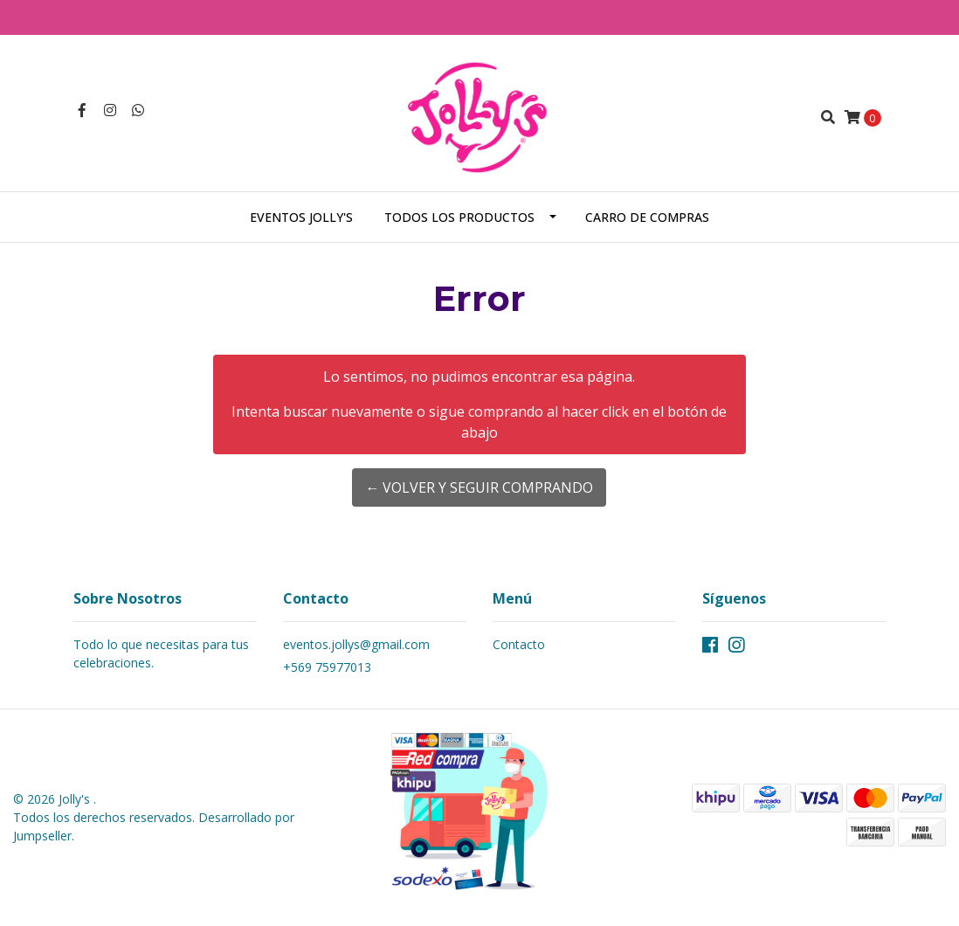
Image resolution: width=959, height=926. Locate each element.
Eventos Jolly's (301, 217)
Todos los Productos (459, 217)
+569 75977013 (327, 667)
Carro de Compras (647, 217)
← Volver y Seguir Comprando (479, 487)
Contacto (519, 644)
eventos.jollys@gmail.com (356, 644)
